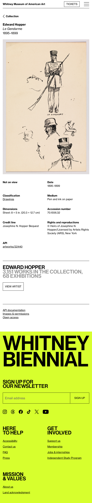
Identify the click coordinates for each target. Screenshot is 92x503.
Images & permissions (16, 313)
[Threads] (13, 412)
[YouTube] (46, 412)
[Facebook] (21, 412)
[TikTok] (29, 412)
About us (8, 486)
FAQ (5, 452)
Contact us (9, 446)
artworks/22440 (12, 246)
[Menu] (86, 4)
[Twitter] (37, 412)
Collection (12, 16)
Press (6, 457)
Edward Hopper (14, 24)
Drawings (8, 199)
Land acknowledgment (16, 492)
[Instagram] (5, 412)
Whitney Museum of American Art (24, 3)
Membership (54, 446)
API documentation (14, 310)
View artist (13, 286)
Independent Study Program (64, 457)
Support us (53, 440)
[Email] (36, 398)
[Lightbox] (46, 106)
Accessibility (10, 440)
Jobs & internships (58, 452)
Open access (11, 317)
